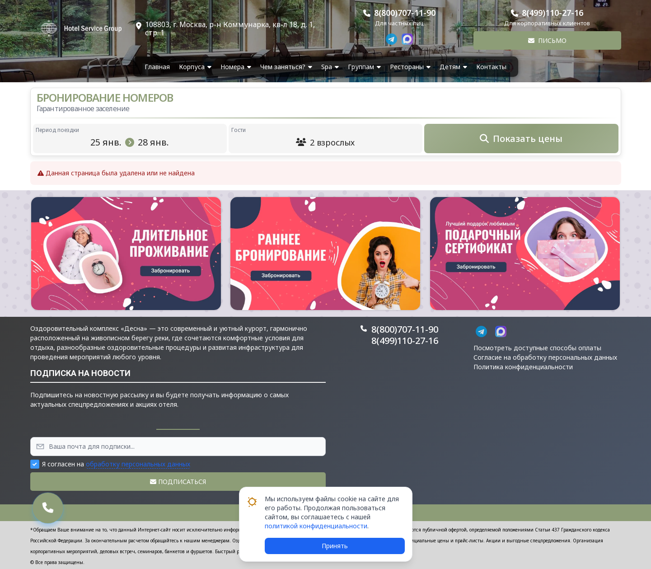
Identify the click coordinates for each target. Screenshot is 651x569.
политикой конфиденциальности (316, 526)
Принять (335, 545)
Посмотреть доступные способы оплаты (537, 347)
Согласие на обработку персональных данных (545, 357)
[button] (126, 253)
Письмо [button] (547, 40)
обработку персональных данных (138, 464)
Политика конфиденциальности (523, 366)
